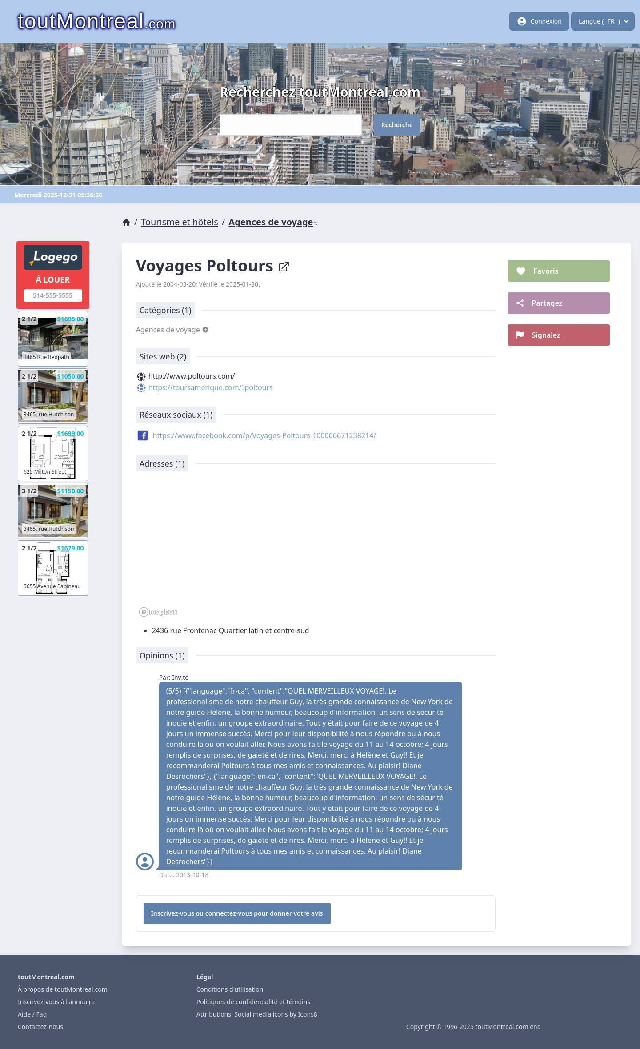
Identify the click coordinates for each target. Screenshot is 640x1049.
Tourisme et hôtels (179, 222)
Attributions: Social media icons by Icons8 (256, 1014)
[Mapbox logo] (158, 612)
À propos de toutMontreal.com (63, 989)
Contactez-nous (40, 1026)
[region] (316, 549)
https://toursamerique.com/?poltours (210, 387)
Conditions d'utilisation (230, 989)
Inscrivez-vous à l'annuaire (56, 1001)
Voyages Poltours (213, 265)
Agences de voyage (272, 222)
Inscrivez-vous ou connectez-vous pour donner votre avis (237, 913)
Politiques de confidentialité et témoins (253, 1001)
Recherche (397, 124)
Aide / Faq (32, 1014)
